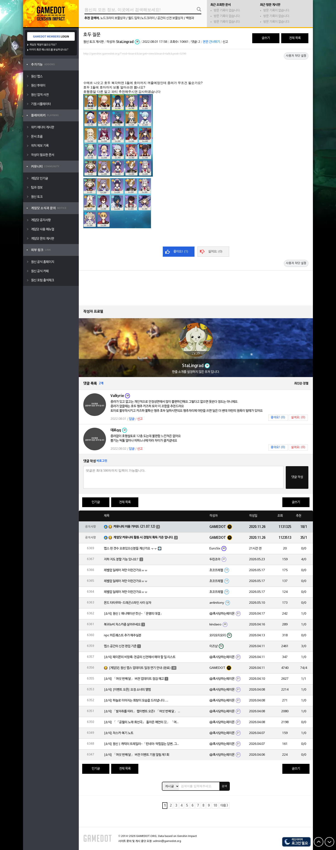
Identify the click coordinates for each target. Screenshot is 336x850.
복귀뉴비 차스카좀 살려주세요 (122, 624)
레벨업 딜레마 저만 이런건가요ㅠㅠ (126, 570)
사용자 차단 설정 (296, 55)
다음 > (224, 805)
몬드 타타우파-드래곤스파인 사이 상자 (127, 603)
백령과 (190, 18)
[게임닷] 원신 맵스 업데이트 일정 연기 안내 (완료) (140, 668)
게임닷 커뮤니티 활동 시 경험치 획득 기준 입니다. (143, 537)
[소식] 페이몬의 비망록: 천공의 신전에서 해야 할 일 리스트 (139, 657)
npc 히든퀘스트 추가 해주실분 (122, 635)
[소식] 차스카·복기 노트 (118, 733)
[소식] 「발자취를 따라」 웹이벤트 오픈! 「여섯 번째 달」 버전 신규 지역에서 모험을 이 (142, 711)
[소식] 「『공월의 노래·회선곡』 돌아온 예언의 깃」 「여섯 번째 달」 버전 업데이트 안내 (142, 722)
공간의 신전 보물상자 (170, 18)
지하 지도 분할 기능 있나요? (121, 559)
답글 (131, 419)
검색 (224, 786)
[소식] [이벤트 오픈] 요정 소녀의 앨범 (127, 689)
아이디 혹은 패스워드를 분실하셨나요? (49, 49)
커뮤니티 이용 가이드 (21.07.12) (134, 526)
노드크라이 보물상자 (112, 18)
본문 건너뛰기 (211, 42)
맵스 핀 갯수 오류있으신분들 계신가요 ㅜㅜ (130, 548)
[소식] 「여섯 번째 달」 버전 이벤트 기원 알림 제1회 (136, 755)
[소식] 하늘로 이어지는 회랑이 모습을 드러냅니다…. (136, 700)
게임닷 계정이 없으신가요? (43, 44)
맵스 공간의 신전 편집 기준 (120, 646)
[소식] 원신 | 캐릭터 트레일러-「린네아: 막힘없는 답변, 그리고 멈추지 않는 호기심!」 (142, 744)
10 (215, 805)
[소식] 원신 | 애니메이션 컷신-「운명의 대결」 (133, 613)
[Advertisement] (195, 69)
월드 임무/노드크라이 (141, 18)
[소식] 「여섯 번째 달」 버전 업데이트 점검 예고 (134, 679)
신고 (225, 42)
